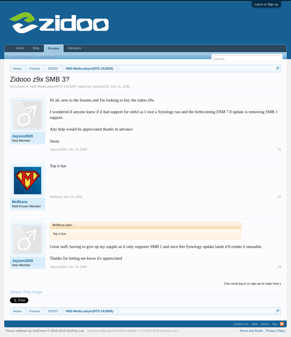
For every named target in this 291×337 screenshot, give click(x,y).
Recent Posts (45, 55)
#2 (279, 197)
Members (74, 48)
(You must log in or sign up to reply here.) (252, 283)
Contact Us (241, 324)
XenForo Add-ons (99, 330)
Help (254, 324)
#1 (279, 149)
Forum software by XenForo (45, 330)
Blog (36, 48)
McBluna (19, 202)
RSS (282, 324)
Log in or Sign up (266, 4)
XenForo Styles (126, 330)
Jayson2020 (100, 86)
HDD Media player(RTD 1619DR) (53, 86)
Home (20, 48)
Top (274, 324)
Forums (53, 48)
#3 (279, 266)
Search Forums (20, 55)
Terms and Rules (251, 330)
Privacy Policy (275, 330)
